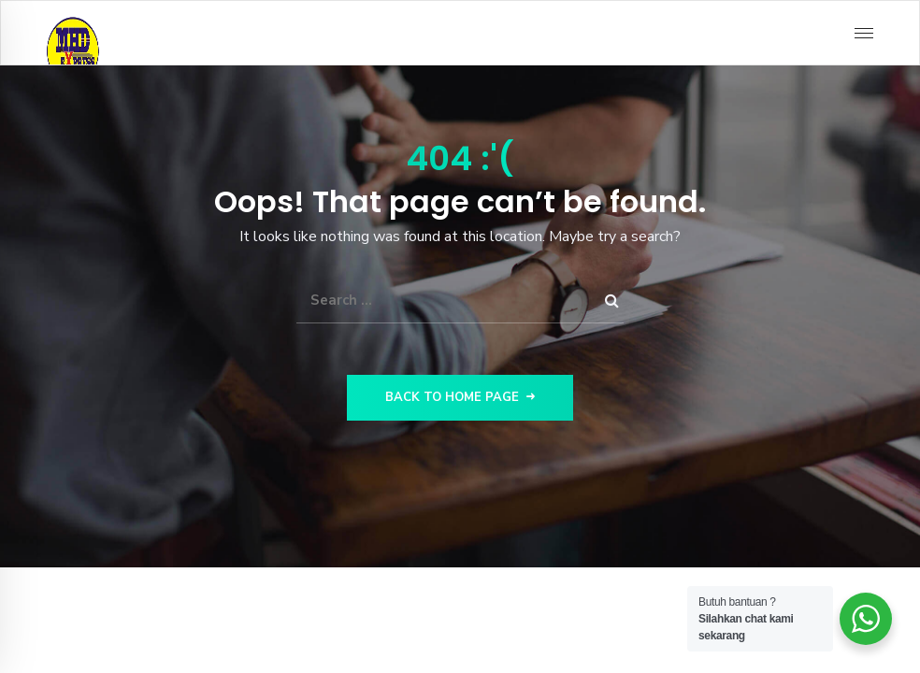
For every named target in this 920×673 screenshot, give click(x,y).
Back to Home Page (460, 397)
